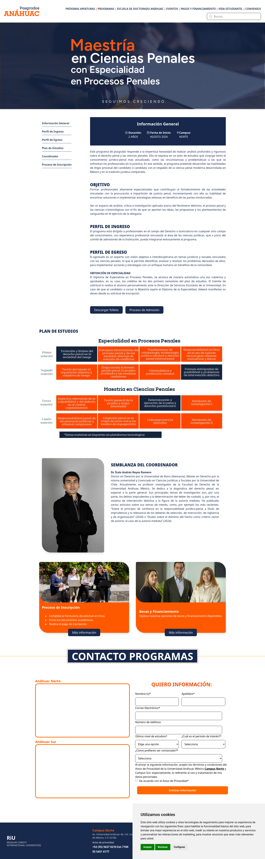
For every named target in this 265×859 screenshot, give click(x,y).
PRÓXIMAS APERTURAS (81, 9)
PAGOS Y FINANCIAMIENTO (199, 9)
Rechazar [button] (163, 847)
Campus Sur (143, 773)
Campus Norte (214, 769)
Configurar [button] (179, 847)
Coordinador (50, 156)
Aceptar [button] (147, 847)
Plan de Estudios (52, 148)
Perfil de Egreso (52, 140)
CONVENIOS (253, 9)
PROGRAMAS (107, 9)
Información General (55, 123)
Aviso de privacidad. (103, 842)
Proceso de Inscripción (56, 164)
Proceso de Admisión (144, 310)
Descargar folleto (106, 310)
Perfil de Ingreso (53, 131)
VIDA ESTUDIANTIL (232, 9)
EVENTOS (173, 9)
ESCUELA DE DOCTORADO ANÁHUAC (141, 9)
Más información (84, 632)
